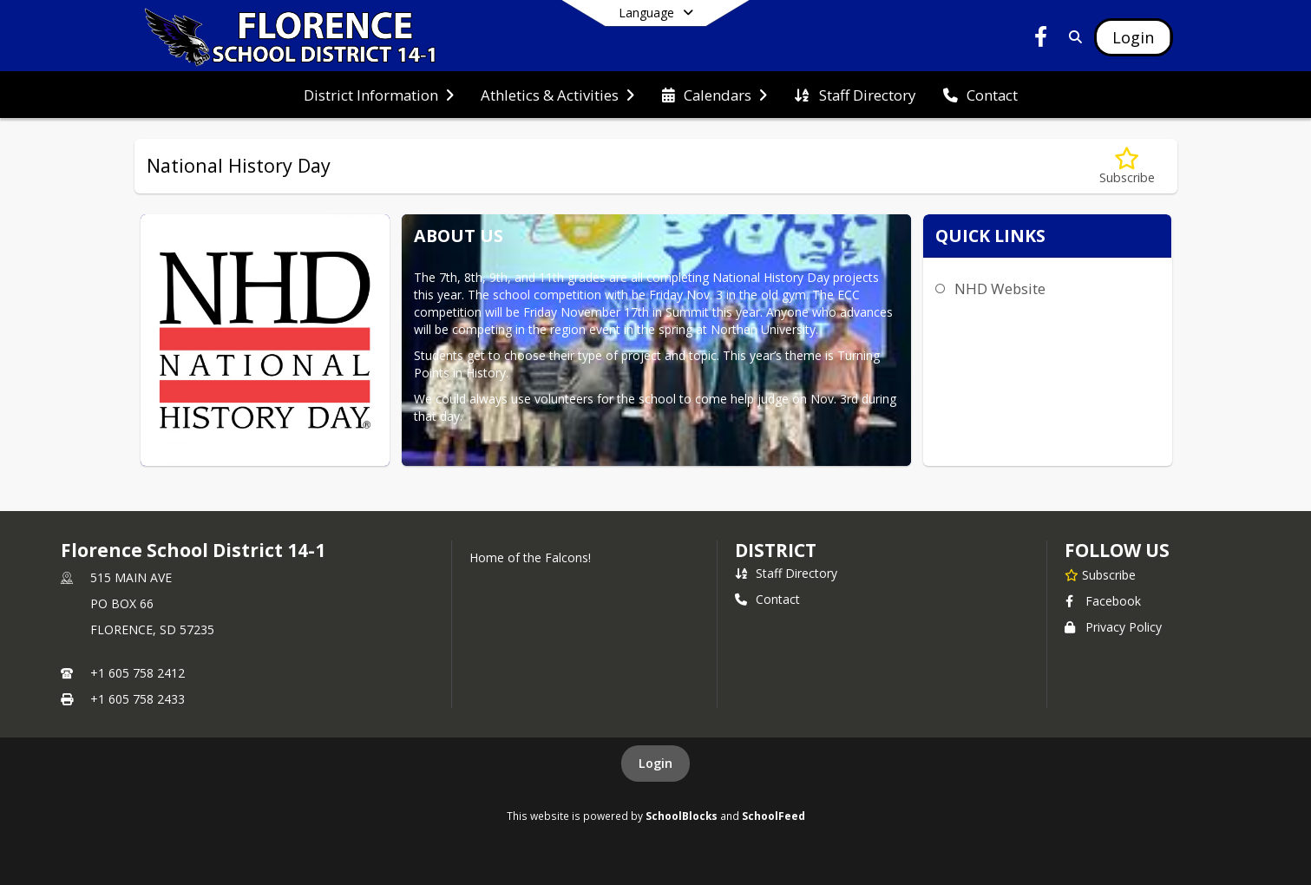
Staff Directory (786, 573)
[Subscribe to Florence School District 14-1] (1100, 574)
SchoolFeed (773, 816)
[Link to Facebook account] (1040, 39)
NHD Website (1000, 288)
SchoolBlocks (682, 816)
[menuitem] (378, 95)
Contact (767, 599)
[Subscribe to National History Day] (1127, 166)
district (775, 550)
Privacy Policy (1113, 627)
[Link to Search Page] (1072, 37)
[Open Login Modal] (1133, 37)
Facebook (1103, 601)
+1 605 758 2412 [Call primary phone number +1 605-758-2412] (137, 673)
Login (655, 763)
